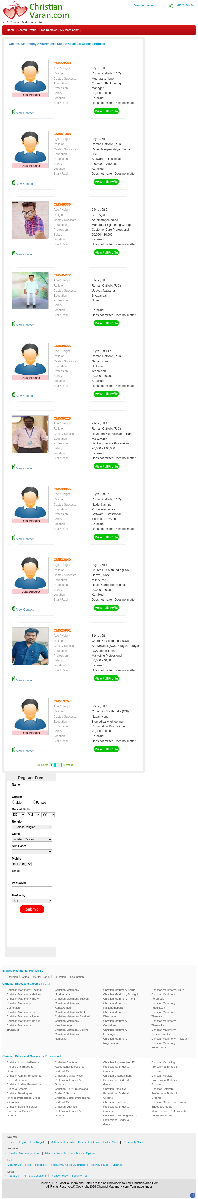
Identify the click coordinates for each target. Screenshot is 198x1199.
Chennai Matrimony (22, 44)
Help (28, 1164)
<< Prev (42, 765)
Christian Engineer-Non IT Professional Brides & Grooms (119, 1067)
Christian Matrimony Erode (23, 1016)
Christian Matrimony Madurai (24, 994)
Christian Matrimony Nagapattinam (115, 1041)
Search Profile (27, 29)
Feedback (41, 1164)
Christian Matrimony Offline (24, 1153)
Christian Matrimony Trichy (23, 998)
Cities (25, 976)
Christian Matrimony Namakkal (67, 1036)
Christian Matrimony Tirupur (23, 1020)
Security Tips (79, 1175)
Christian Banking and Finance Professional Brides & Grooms (23, 1098)
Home (11, 29)
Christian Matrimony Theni (119, 998)
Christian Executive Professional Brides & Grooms (116, 1093)
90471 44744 (185, 5)
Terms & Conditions (34, 1175)
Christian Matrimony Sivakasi (72, 1016)
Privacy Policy (59, 1175)
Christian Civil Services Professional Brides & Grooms (69, 1080)
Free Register (48, 29)
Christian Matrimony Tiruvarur (169, 1038)
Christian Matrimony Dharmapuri (115, 1014)
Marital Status (41, 976)
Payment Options (88, 1142)
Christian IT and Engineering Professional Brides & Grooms (120, 1120)
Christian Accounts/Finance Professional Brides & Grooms (23, 1067)
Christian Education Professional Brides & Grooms (68, 1111)
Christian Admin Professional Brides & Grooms (24, 1077)
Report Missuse (98, 1164)
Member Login (143, 5)
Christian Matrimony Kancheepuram (67, 1023)
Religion (13, 976)
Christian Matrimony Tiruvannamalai (163, 1032)
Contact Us (177, 41)
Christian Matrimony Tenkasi (72, 1012)
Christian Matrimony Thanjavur (163, 1014)
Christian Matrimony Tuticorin (72, 998)
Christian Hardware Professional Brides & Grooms (116, 1107)
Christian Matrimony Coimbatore (19, 1005)
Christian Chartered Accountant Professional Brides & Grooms (69, 1067)
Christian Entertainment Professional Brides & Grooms (117, 1080)
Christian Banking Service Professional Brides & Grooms (22, 1111)
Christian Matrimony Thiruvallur (163, 1023)
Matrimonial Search (62, 1142)
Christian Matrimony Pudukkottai (163, 1005)
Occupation (77, 976)
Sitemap (117, 1164)
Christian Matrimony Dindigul (120, 994)
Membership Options (82, 1153)
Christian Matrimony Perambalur (163, 996)
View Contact (23, 113)
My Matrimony (69, 29)
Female (41, 802)
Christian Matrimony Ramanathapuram (115, 1005)
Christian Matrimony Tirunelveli (19, 1027)
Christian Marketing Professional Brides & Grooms (164, 1067)
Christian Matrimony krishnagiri (115, 1032)
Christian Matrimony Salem (23, 1012)
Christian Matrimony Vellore (71, 1029)
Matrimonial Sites (52, 44)
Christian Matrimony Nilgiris (167, 989)
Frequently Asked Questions (68, 1164)
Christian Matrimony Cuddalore (115, 1023)
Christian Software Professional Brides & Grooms (164, 1093)
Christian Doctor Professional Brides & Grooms (72, 1100)
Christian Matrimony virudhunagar (67, 992)
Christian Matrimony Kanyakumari (67, 1005)
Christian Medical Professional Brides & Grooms (164, 1080)
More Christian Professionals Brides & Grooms (168, 1113)
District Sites (110, 1142)
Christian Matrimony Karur (119, 989)
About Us (13, 1175)
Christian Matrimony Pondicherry (163, 1045)
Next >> (68, 765)
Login (22, 1142)
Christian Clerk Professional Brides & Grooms (72, 1091)
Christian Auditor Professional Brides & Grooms (24, 1086)
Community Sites (133, 1142)
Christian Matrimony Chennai (24, 989)
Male (18, 802)
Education (60, 976)
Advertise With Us (55, 1153)
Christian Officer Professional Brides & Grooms (168, 1104)
